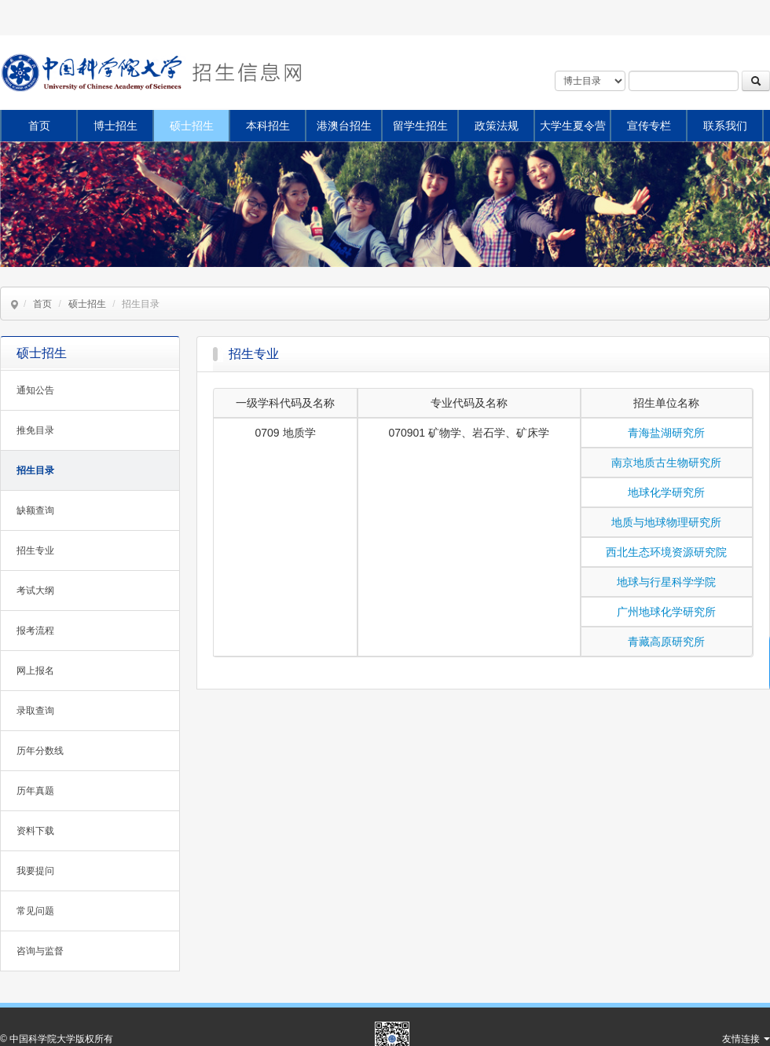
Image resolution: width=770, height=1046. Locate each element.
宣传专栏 (649, 125)
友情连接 (746, 1038)
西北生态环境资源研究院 (666, 552)
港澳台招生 (344, 125)
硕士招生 (192, 125)
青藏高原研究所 (666, 641)
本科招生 (268, 125)
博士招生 (116, 125)
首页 (39, 125)
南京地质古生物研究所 (666, 462)
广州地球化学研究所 (666, 611)
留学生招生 (420, 125)
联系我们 (725, 125)
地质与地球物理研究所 (666, 522)
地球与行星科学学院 (666, 582)
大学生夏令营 (573, 125)
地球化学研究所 (666, 492)
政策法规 (497, 125)
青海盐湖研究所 (666, 432)
